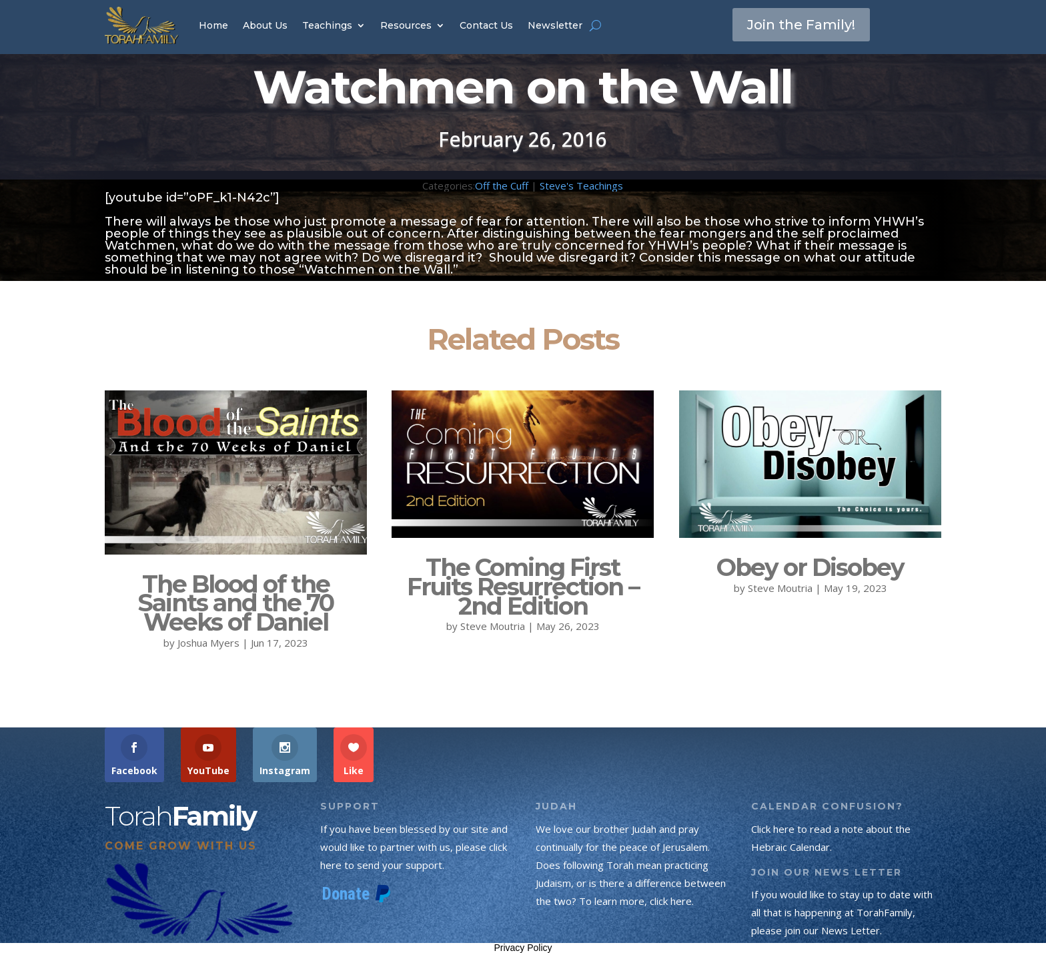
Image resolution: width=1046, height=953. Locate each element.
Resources (406, 25)
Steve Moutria (492, 626)
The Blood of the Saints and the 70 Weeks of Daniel (235, 603)
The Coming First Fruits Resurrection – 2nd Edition (523, 587)
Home (213, 25)
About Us (265, 25)
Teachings (327, 25)
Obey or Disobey (810, 567)
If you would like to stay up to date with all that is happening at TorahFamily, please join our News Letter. (842, 912)
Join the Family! (801, 25)
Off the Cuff (501, 185)
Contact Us (486, 25)
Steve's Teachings (581, 185)
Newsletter (555, 25)
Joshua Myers (208, 642)
